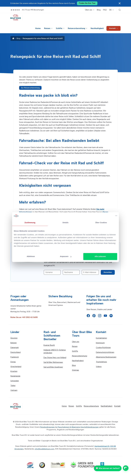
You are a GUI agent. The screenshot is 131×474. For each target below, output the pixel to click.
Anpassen (65, 256)
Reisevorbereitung (76, 28)
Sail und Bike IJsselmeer (53, 367)
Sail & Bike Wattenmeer (53, 362)
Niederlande (15, 376)
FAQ (105, 10)
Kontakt (112, 28)
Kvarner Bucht (49, 345)
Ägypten (13, 338)
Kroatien (13, 371)
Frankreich (14, 357)
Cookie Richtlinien (103, 348)
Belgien (13, 343)
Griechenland (15, 367)
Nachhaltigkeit (97, 28)
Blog (99, 10)
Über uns (88, 10)
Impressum (100, 343)
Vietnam (13, 390)
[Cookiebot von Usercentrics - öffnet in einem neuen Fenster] (106, 215)
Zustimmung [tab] (30, 223)
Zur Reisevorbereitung (30, 88)
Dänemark (14, 348)
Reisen (47, 28)
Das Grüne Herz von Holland (55, 357)
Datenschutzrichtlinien (105, 352)
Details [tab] (65, 223)
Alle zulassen (100, 256)
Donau (13, 362)
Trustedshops (101, 362)
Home (38, 28)
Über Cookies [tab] (101, 223)
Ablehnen (31, 256)
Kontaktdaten (101, 338)
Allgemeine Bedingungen (106, 357)
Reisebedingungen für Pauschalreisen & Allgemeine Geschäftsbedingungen (69, 427)
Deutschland (15, 352)
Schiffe (59, 28)
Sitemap (75, 370)
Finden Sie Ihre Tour (87, 3)
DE (110, 10)
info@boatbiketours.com (44, 449)
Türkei (12, 385)
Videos (99, 367)
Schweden (14, 381)
